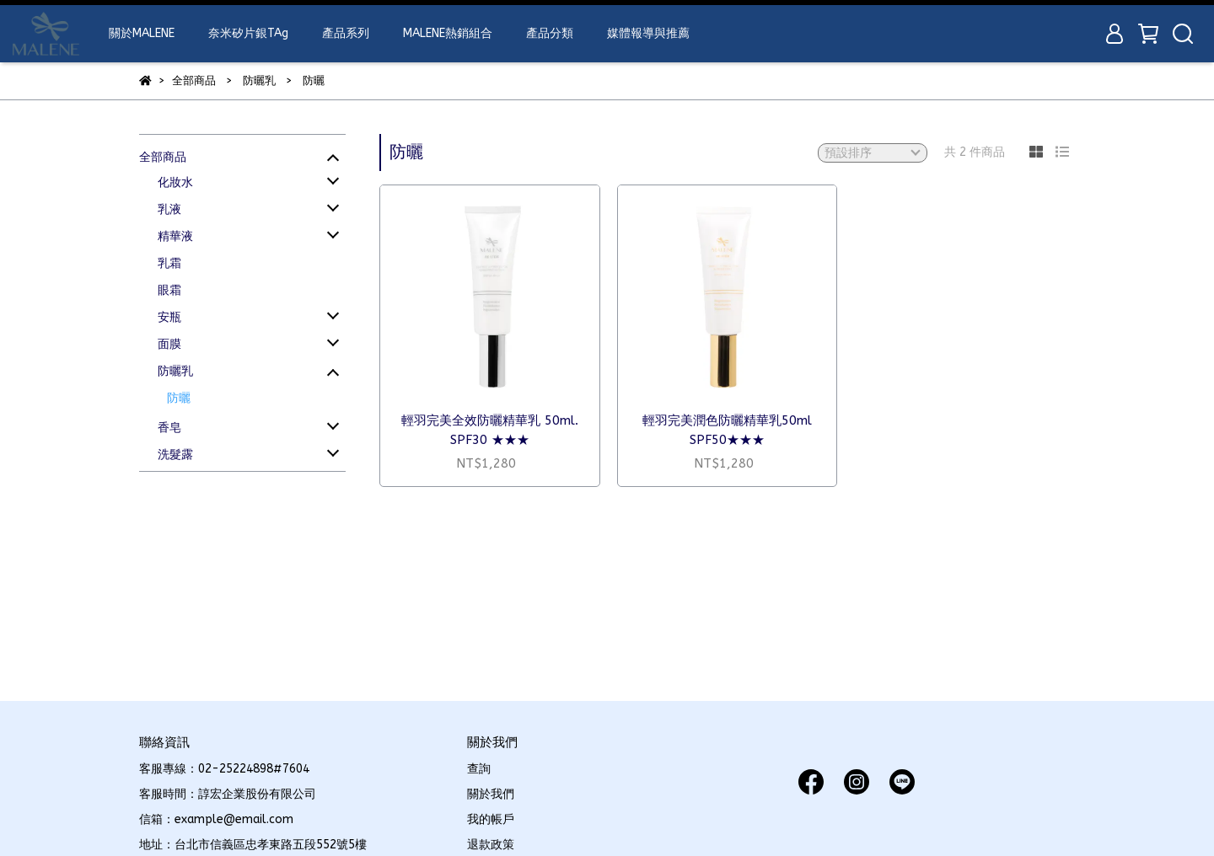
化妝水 (175, 182)
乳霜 (169, 263)
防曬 (179, 398)
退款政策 (490, 844)
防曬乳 (175, 371)
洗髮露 (175, 454)
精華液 (175, 236)
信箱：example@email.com (216, 819)
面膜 (169, 344)
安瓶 (169, 317)
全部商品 (162, 157)
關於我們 (490, 794)
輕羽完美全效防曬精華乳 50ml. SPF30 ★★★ (489, 430)
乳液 (169, 209)
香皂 (169, 427)
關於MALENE (142, 33)
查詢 (479, 769)
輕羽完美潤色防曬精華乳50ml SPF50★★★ (727, 430)
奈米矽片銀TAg (248, 33)
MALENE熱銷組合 (447, 33)
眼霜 (169, 290)
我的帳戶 (490, 819)
